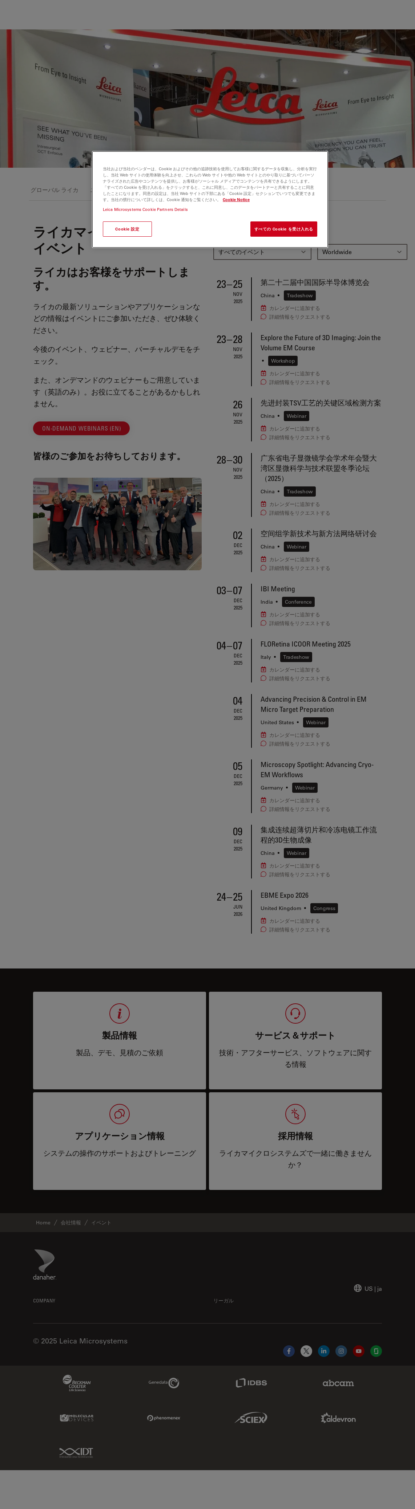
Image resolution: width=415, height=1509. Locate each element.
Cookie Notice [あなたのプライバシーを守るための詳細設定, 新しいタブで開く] (236, 199)
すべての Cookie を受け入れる (283, 229)
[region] (210, 199)
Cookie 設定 (127, 229)
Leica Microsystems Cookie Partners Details (145, 209)
